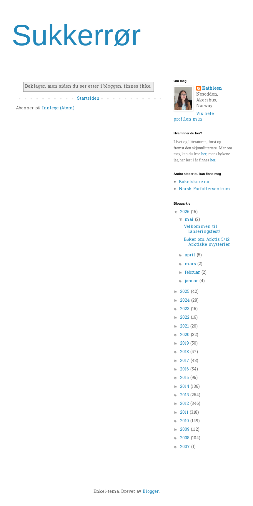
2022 (185, 318)
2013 (185, 395)
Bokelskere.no (194, 182)
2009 (185, 430)
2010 (185, 421)
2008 (185, 438)
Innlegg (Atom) (58, 108)
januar (192, 281)
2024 (185, 301)
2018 (185, 352)
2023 (185, 309)
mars (191, 264)
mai (190, 220)
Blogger (151, 492)
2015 (185, 378)
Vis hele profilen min (194, 117)
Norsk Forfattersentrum (204, 189)
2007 (185, 447)
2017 (185, 361)
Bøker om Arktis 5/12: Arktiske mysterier (207, 242)
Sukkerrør (76, 35)
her (203, 154)
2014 (185, 387)
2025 (185, 292)
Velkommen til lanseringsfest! (202, 229)
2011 (185, 413)
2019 (185, 343)
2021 (185, 326)
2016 (185, 369)
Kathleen (212, 89)
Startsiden (88, 99)
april (191, 255)
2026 (185, 212)
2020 (185, 335)
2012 (185, 404)
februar (193, 273)
